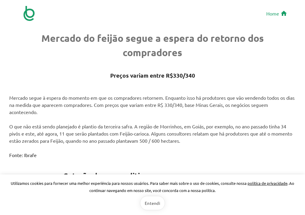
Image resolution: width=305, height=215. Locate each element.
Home (276, 13)
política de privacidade (267, 183)
